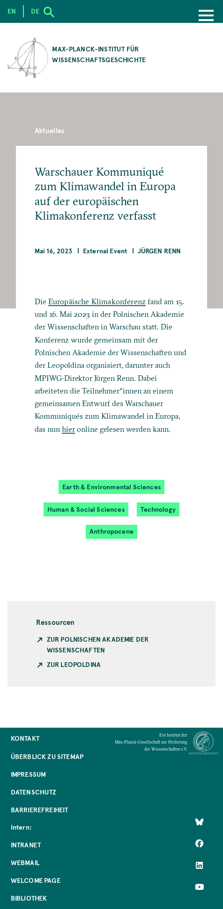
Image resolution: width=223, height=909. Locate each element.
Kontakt (25, 738)
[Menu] (206, 16)
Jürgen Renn (159, 250)
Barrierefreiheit (39, 809)
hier (68, 429)
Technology (158, 509)
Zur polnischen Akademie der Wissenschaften (98, 644)
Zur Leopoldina (74, 664)
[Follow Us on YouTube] (199, 887)
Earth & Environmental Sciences (111, 486)
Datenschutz (34, 791)
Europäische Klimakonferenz (97, 301)
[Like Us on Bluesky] (199, 822)
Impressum (28, 774)
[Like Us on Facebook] (199, 844)
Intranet (26, 844)
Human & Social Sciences (86, 509)
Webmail (25, 862)
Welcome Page (35, 880)
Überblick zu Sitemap (47, 756)
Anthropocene (111, 531)
